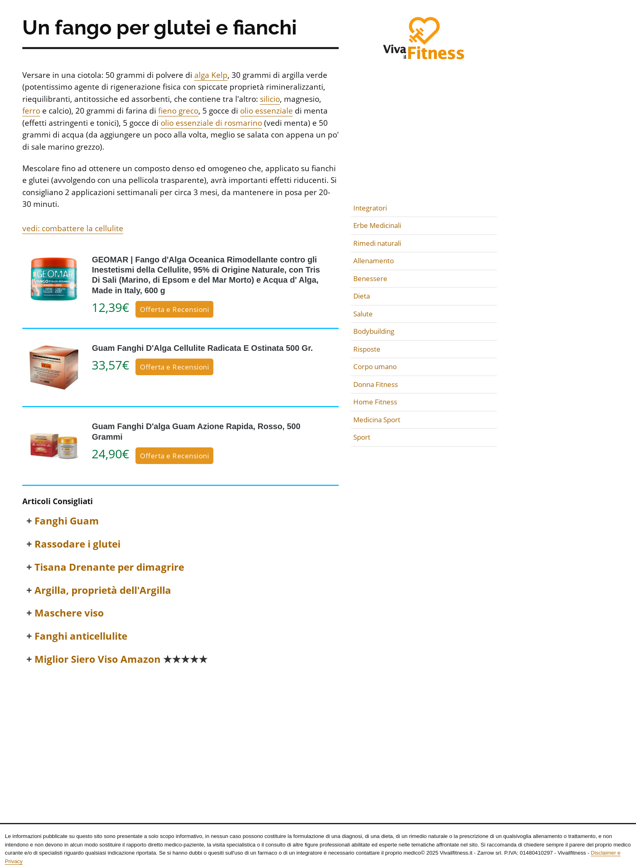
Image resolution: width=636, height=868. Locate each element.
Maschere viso (69, 613)
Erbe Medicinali (377, 225)
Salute (363, 313)
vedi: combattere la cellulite (72, 228)
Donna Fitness (375, 384)
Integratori (370, 208)
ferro (31, 110)
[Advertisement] (180, 734)
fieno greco (178, 110)
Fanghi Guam (66, 521)
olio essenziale (266, 110)
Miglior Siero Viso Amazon (121, 659)
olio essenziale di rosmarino (211, 123)
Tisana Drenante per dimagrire (109, 567)
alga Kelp (211, 75)
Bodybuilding (373, 331)
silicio (270, 99)
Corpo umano (375, 366)
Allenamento (373, 260)
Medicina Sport (376, 419)
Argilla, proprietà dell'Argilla (102, 590)
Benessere (370, 278)
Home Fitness (375, 401)
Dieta (361, 296)
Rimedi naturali (377, 243)
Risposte (366, 349)
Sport (361, 437)
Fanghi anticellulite (80, 636)
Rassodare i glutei (77, 544)
